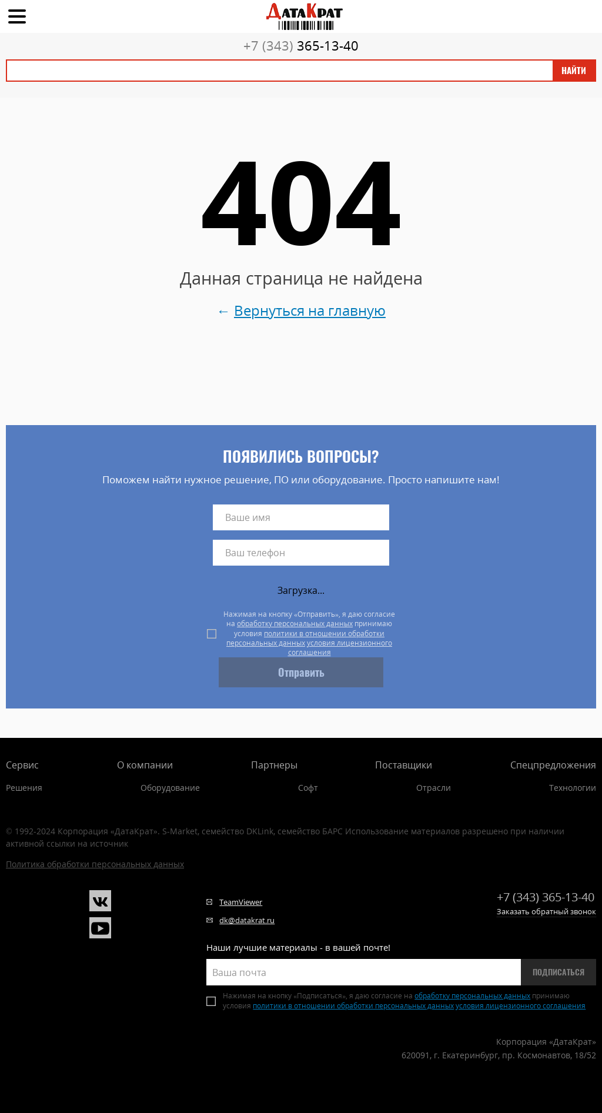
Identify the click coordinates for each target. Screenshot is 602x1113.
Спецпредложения (553, 764)
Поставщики (403, 764)
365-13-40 (301, 45)
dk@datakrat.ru (247, 920)
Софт (308, 787)
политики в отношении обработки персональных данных (305, 638)
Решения (24, 787)
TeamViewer (240, 902)
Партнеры (274, 764)
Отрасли (433, 787)
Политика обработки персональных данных (95, 864)
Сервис (22, 764)
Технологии (572, 787)
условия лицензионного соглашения (340, 647)
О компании (145, 764)
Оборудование (170, 787)
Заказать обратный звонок (546, 911)
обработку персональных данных (295, 624)
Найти (573, 70)
